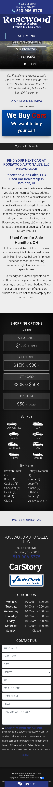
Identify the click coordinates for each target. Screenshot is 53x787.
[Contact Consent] (3, 728)
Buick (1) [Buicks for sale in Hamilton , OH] (9, 479)
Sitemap (22, 778)
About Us (20, 773)
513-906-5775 (29, 10)
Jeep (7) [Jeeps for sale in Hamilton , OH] (33, 483)
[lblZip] (26, 680)
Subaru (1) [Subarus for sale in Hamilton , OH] (34, 496)
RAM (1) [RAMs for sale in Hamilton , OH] (33, 492)
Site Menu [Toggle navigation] (26, 36)
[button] (26, 146)
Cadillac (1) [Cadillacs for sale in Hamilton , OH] (11, 483)
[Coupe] (14, 436)
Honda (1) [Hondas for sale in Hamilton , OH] (34, 479)
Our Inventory (26, 49)
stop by (41, 293)
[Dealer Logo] (26, 22)
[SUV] (38, 426)
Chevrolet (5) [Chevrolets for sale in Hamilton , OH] (12, 488)
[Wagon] (38, 456)
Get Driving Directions (26, 520)
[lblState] (26, 672)
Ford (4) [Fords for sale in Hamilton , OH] (9, 496)
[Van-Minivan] (38, 446)
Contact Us (27, 773)
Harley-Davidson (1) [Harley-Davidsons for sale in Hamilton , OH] (38, 473)
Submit (26, 755)
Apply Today (26, 56)
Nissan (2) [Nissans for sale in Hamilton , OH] (34, 488)
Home (14, 773)
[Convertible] (14, 426)
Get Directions (26, 64)
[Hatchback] (14, 446)
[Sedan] (14, 456)
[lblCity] (26, 664)
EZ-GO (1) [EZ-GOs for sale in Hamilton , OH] (10, 492)
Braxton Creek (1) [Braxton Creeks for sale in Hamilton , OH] (12, 473)
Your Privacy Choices (35, 778)
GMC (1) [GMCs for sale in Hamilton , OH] (9, 500)
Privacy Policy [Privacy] (36, 773)
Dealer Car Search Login (26, 775)
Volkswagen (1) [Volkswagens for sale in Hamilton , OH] (37, 500)
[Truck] (38, 436)
